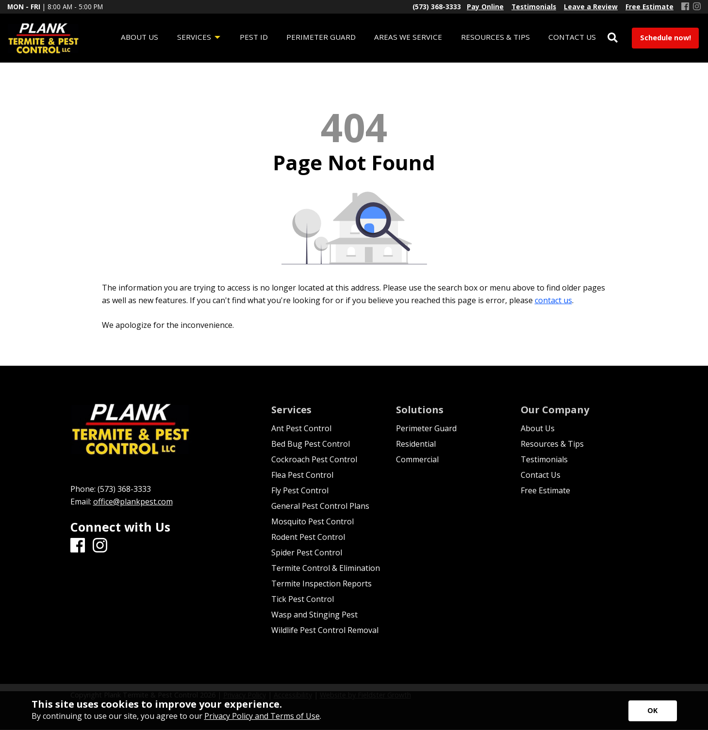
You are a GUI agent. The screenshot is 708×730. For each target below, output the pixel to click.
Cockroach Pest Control (314, 459)
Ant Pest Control (301, 428)
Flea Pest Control (302, 475)
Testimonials (544, 459)
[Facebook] (685, 6)
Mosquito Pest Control (312, 521)
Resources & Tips (552, 444)
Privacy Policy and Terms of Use (262, 716)
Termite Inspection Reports (321, 583)
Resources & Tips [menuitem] (495, 37)
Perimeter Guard (426, 428)
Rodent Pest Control (308, 537)
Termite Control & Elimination (325, 568)
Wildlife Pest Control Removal (325, 630)
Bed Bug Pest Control (310, 444)
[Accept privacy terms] (652, 710)
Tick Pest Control (302, 599)
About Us (538, 428)
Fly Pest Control (300, 490)
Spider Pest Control (306, 552)
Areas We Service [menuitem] (408, 37)
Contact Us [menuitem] (572, 37)
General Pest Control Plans (320, 506)
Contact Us (540, 475)
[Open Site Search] (612, 38)
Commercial (417, 459)
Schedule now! (665, 37)
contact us (553, 300)
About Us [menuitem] (139, 37)
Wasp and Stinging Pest (314, 614)
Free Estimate (545, 490)
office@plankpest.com (133, 501)
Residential (416, 444)
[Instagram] (697, 6)
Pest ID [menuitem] (254, 37)
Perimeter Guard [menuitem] (321, 37)
